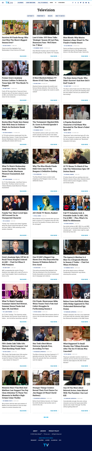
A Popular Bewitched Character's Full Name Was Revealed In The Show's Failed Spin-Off (76, 126)
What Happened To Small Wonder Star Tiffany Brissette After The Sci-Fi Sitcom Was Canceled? (76, 347)
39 (88, 74)
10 (58, 118)
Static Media (38, 434)
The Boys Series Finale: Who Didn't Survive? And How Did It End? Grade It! (76, 80)
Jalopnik (41, 440)
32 (27, 340)
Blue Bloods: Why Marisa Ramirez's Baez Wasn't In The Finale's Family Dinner (75, 40)
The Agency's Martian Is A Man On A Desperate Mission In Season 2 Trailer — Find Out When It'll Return (76, 261)
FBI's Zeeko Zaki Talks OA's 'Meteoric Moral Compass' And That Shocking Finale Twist (15, 346)
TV (55, 2)
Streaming (61, 2)
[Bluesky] (86, 2)
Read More (23, 56)
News (51, 2)
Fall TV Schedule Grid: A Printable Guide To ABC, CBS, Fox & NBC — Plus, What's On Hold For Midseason (75, 217)
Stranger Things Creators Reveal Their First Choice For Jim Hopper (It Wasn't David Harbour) (45, 392)
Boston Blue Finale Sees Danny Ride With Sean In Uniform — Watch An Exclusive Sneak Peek (15, 126)
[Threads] (78, 2)
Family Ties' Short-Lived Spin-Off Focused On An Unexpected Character (15, 215)
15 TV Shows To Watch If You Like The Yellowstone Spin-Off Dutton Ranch (76, 169)
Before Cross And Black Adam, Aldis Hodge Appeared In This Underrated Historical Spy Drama (76, 305)
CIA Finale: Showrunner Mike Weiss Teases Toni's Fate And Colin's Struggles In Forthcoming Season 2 (45, 305)
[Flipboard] (81, 2)
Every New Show (30, 2)
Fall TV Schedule (43, 2)
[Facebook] (73, 2)
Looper (47, 440)
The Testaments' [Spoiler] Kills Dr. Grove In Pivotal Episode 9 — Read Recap (46, 124)
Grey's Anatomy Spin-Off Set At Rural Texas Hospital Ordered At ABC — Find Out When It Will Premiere (15, 261)
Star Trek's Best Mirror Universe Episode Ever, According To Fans (42, 346)
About (35, 431)
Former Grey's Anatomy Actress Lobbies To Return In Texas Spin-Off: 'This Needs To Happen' (15, 82)
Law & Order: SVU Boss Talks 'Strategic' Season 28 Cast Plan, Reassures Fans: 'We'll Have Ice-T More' (46, 41)
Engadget (34, 440)
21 (58, 74)
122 (88, 209)
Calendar (20, 2)
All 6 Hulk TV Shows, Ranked (45, 213)
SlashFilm (54, 440)
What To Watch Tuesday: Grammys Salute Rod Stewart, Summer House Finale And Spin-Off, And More (14, 305)
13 (58, 34)
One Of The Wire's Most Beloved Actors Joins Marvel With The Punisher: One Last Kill (75, 392)
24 (27, 162)
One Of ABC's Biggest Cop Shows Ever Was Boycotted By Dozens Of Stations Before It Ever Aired (45, 261)
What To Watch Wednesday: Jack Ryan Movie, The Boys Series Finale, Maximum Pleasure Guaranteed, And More (14, 171)
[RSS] (88, 2)
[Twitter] (75, 2)
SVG (60, 440)
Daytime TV (30, 16)
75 (27, 253)
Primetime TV (41, 16)
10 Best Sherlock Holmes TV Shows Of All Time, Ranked (45, 79)
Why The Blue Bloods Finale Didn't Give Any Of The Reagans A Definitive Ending (45, 169)
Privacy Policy (54, 431)
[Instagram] (83, 2)
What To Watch (60, 16)
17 (27, 74)
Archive (43, 431)
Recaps (50, 16)
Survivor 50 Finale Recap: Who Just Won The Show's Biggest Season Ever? (15, 40)
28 (27, 297)
